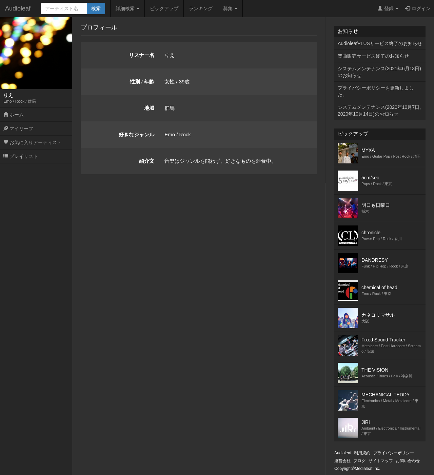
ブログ (359, 460)
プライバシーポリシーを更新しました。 (376, 91)
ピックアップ (164, 8)
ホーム (13, 114)
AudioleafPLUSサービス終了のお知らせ (380, 43)
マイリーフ (18, 128)
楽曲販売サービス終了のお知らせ (373, 56)
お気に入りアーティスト (32, 142)
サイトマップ (381, 460)
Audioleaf (18, 8)
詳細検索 (127, 8)
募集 (230, 8)
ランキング (201, 8)
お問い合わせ (408, 460)
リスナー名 (141, 55)
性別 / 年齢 (142, 81)
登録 (388, 8)
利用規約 (362, 453)
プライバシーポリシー (393, 453)
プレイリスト (20, 156)
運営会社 (342, 460)
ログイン (418, 8)
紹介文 (146, 161)
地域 (149, 108)
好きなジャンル (136, 134)
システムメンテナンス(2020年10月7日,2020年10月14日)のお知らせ (379, 110)
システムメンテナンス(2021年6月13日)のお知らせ (379, 72)
